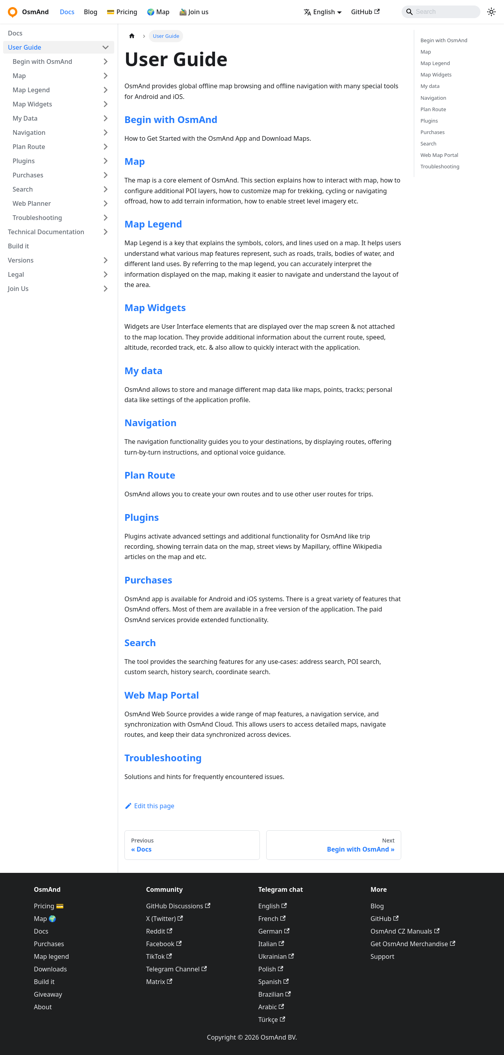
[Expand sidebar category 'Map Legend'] (105, 90)
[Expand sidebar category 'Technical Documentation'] (105, 232)
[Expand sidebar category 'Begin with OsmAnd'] (105, 61)
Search (23, 189)
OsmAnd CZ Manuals (405, 931)
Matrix (159, 981)
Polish (270, 969)
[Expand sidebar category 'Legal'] (105, 274)
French (271, 918)
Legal (16, 274)
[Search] (441, 12)
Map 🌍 (45, 918)
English (272, 906)
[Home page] (131, 36)
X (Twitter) (164, 918)
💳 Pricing (122, 11)
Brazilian (274, 994)
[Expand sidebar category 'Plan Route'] (105, 146)
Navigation (29, 132)
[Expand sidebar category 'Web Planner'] (105, 203)
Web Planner (32, 203)
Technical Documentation (46, 231)
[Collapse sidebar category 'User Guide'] (105, 47)
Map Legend (31, 90)
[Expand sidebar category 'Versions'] (105, 260)
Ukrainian (276, 956)
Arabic (271, 1007)
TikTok (159, 956)
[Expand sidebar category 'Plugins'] (105, 161)
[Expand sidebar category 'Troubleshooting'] (105, 217)
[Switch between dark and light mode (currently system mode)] (491, 12)
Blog (90, 11)
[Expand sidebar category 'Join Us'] (105, 288)
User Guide (24, 47)
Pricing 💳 (49, 906)
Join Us (18, 288)
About (43, 1007)
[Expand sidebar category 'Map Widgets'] (105, 104)
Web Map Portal (161, 694)
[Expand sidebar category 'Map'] (105, 75)
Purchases (28, 175)
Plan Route (29, 146)
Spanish (273, 981)
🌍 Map (158, 11)
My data (143, 370)
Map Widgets (32, 104)
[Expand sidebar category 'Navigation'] (105, 132)
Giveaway (48, 994)
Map (19, 75)
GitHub (365, 11)
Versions (20, 260)
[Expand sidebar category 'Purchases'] (105, 175)
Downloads (50, 969)
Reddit (159, 931)
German (273, 931)
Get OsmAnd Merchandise (413, 943)
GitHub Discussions (178, 906)
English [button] (319, 11)
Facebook (164, 943)
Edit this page (149, 806)
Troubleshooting (37, 217)
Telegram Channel (176, 969)
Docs (67, 11)
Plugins (24, 161)
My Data (25, 118)
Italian (271, 943)
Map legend (51, 956)
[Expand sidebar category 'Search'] (105, 189)
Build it (18, 246)
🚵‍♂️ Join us (194, 11)
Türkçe (271, 1019)
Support (382, 956)
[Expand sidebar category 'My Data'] (105, 118)
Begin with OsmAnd (42, 61)
